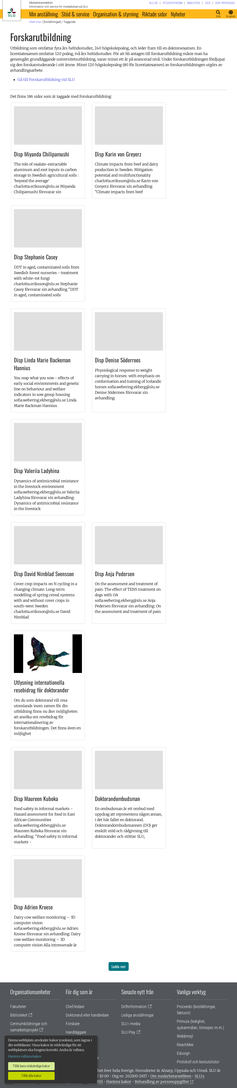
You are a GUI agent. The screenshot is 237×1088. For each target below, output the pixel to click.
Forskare (73, 1023)
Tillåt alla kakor (31, 1076)
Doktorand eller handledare (87, 1015)
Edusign (183, 1053)
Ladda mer (119, 966)
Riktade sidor (154, 14)
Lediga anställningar (137, 1015)
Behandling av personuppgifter (162, 1081)
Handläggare (76, 1032)
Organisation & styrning (115, 14)
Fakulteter (18, 1006)
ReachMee (185, 1044)
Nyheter (178, 14)
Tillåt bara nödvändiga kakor (31, 1066)
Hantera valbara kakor (24, 1056)
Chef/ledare (75, 1006)
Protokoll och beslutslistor (198, 1061)
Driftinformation (134, 1006)
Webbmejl (185, 1036)
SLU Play (128, 1032)
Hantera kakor (118, 1081)
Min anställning (43, 14)
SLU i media (130, 1023)
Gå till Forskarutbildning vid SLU (46, 79)
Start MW (35, 22)
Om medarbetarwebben (170, 1076)
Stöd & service (75, 14)
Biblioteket (18, 1015)
